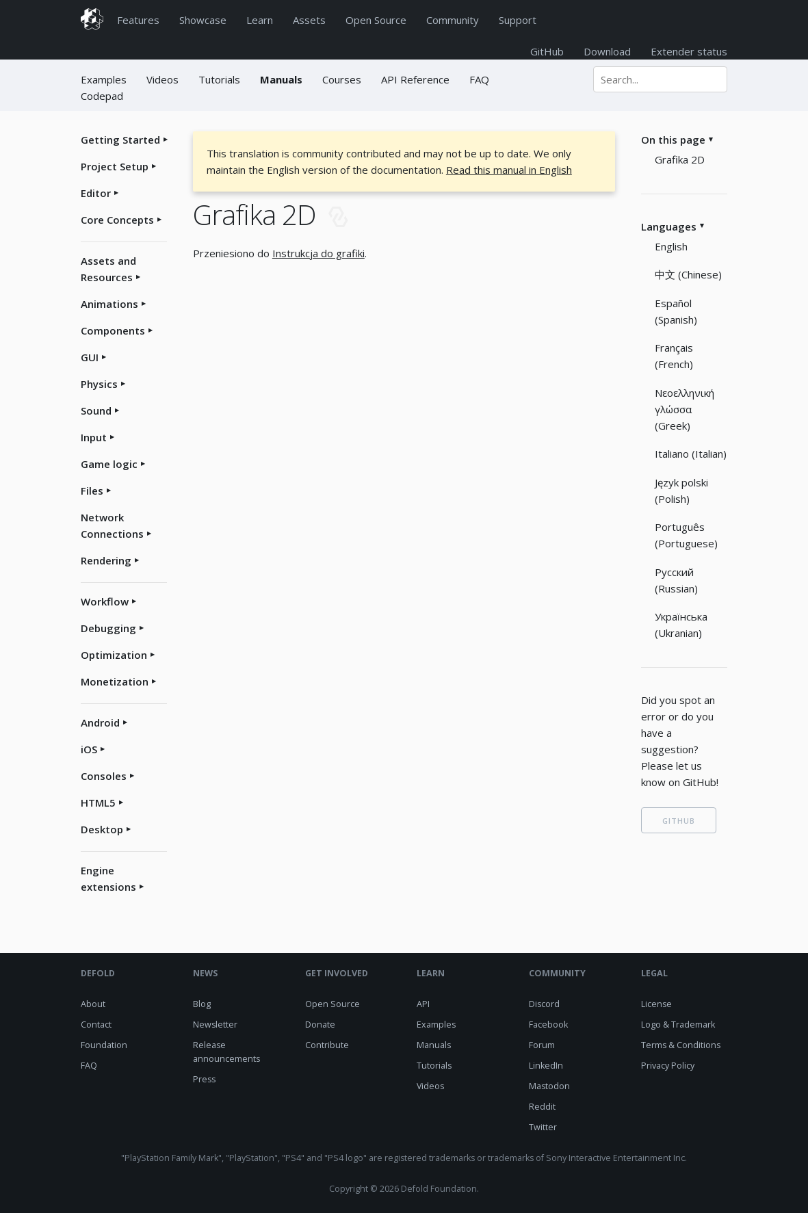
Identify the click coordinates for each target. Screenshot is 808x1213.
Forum (542, 1045)
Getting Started (120, 139)
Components (113, 330)
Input (94, 437)
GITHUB (678, 821)
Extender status (689, 51)
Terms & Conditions (680, 1045)
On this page (673, 139)
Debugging (108, 628)
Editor (96, 193)
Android (100, 722)
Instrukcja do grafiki (318, 253)
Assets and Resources (108, 269)
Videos (162, 79)
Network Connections (112, 525)
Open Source (376, 20)
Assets (309, 20)
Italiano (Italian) (691, 453)
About (93, 1004)
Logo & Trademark (678, 1024)
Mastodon (549, 1086)
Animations (109, 304)
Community (452, 20)
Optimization (114, 655)
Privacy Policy (667, 1065)
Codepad (102, 96)
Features (138, 20)
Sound (96, 410)
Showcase (202, 20)
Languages (668, 226)
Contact (96, 1024)
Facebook (548, 1024)
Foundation (104, 1045)
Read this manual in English (509, 170)
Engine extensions (108, 878)
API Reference (415, 79)
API (423, 1004)
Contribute (327, 1045)
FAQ (479, 79)
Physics (99, 384)
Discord (544, 1004)
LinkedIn (546, 1065)
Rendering (106, 560)
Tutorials (219, 79)
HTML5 (98, 802)
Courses (341, 79)
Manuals (281, 79)
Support (517, 20)
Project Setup (114, 166)
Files (92, 490)
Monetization (114, 681)
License (656, 1004)
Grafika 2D (680, 159)
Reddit (542, 1106)
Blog (202, 1004)
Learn (259, 20)
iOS (89, 749)
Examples (105, 79)
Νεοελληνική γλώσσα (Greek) (684, 409)
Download (607, 51)
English (671, 246)
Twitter (543, 1127)
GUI (90, 357)
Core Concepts (117, 219)
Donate (320, 1024)
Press (204, 1079)
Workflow (105, 601)
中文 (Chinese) (688, 274)
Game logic (109, 464)
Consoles (104, 776)
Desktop (102, 829)
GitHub (547, 51)
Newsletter (215, 1024)
